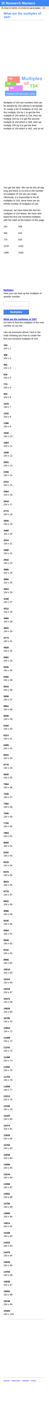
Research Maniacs (20, 3)
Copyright (6, 1380)
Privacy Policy (16, 1380)
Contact (33, 1380)
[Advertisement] (24, 46)
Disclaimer (25, 1380)
